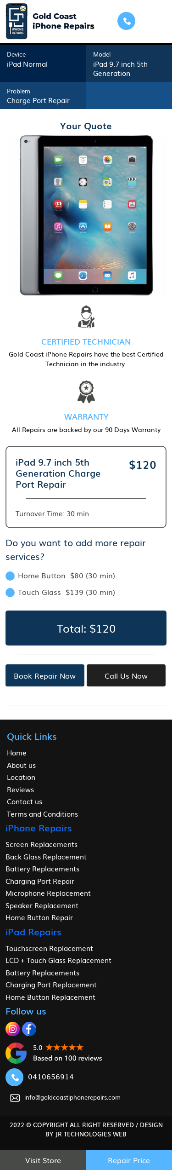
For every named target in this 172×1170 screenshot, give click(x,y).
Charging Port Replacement (51, 984)
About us (21, 765)
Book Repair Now (45, 675)
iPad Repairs (33, 931)
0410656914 (40, 1076)
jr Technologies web (91, 1134)
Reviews (20, 789)
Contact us (24, 801)
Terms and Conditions (42, 813)
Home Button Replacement (50, 996)
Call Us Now (126, 675)
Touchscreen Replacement (49, 948)
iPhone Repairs (39, 827)
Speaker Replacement (42, 905)
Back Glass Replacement (46, 856)
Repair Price (129, 1159)
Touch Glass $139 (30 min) (60, 591)
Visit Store (43, 1159)
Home (17, 752)
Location (21, 777)
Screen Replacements (42, 844)
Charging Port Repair (40, 881)
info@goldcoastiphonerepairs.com (65, 1097)
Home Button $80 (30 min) (60, 575)
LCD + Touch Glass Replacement (58, 960)
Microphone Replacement (48, 893)
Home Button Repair (39, 917)
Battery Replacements (42, 868)
